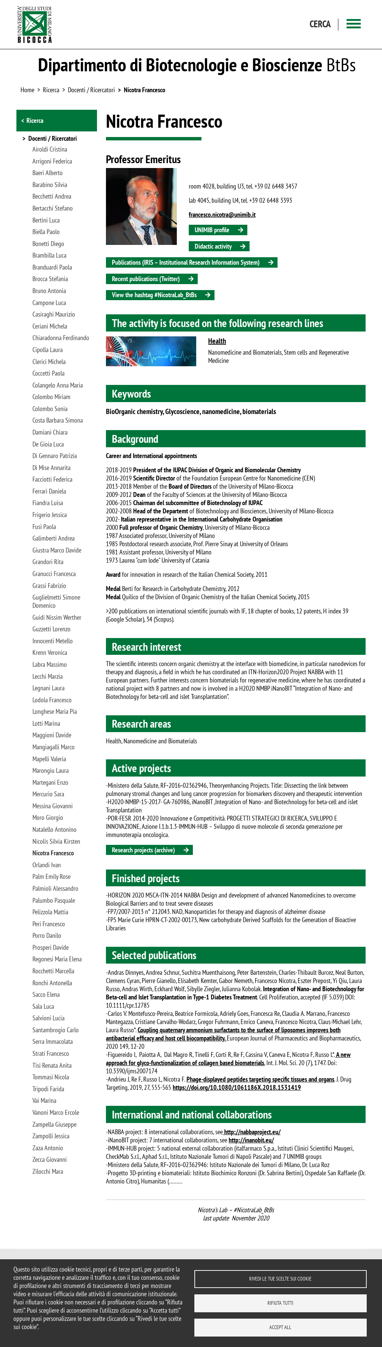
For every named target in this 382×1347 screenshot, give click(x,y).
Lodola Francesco (52, 700)
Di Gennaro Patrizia (54, 456)
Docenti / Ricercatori (91, 89)
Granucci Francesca (54, 574)
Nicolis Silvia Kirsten (56, 841)
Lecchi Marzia (47, 676)
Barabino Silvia (49, 185)
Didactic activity (213, 246)
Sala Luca (43, 1006)
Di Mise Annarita (51, 468)
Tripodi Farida (48, 1089)
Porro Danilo (46, 935)
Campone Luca (49, 303)
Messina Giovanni (52, 806)
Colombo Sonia (50, 409)
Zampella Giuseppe (54, 1124)
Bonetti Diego (48, 244)
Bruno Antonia (49, 291)
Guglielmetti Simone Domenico (56, 601)
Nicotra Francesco (144, 89)
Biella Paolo (46, 232)
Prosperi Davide (50, 947)
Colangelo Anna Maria (57, 385)
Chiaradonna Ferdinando (60, 338)
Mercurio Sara (48, 794)
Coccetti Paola (48, 373)
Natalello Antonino (54, 829)
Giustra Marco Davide (56, 550)
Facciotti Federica (52, 479)
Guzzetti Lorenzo (51, 629)
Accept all (280, 1327)
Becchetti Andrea (51, 196)
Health (217, 341)
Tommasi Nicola (50, 1077)
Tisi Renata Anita (52, 1065)
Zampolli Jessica (50, 1136)
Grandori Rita (47, 562)
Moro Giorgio (47, 818)
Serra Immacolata (52, 1042)
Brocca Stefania (50, 279)
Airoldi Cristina (49, 149)
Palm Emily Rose (51, 876)
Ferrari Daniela (49, 491)
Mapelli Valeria (49, 759)
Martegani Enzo (50, 782)
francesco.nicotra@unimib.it (222, 214)
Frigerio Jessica (49, 515)
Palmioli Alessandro (55, 888)
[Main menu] (354, 24)
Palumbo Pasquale (53, 900)
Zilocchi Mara (47, 1171)
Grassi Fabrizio (49, 586)
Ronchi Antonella (52, 983)
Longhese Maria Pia (54, 711)
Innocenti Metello (52, 641)
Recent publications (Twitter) (146, 278)
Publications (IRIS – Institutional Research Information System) (186, 262)
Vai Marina (44, 1100)
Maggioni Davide (51, 735)
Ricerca (34, 120)
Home (27, 89)
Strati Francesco (50, 1053)
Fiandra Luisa (47, 503)
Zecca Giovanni (49, 1159)
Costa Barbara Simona (57, 420)
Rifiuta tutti (280, 1303)
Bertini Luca (46, 220)
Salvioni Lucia (48, 1018)
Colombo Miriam (51, 397)
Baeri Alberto (47, 173)
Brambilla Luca (49, 255)
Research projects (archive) (143, 850)
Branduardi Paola (52, 267)
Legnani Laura (48, 688)
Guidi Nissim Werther (56, 617)
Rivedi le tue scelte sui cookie (280, 1278)
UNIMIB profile (212, 229)
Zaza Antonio (47, 1148)
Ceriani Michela (49, 326)
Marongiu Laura (50, 770)
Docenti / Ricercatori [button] (52, 139)
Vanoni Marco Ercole (55, 1112)
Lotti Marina (46, 723)
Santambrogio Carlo (55, 1030)
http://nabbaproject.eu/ (252, 1131)
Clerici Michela (49, 362)
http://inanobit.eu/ (251, 1140)
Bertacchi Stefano (52, 208)
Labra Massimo (49, 664)
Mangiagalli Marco (53, 747)
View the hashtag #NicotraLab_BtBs (154, 294)
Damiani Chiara (50, 432)
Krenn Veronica (49, 652)
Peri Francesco (48, 924)
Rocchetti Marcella (53, 971)
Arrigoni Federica (52, 161)
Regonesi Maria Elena (57, 959)
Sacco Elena (46, 994)
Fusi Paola (44, 527)
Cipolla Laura (47, 350)
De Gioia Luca (48, 444)
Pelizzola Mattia (50, 912)
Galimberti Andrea (53, 538)
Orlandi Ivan (46, 865)
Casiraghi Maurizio (53, 314)
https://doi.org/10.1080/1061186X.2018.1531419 (237, 1087)
